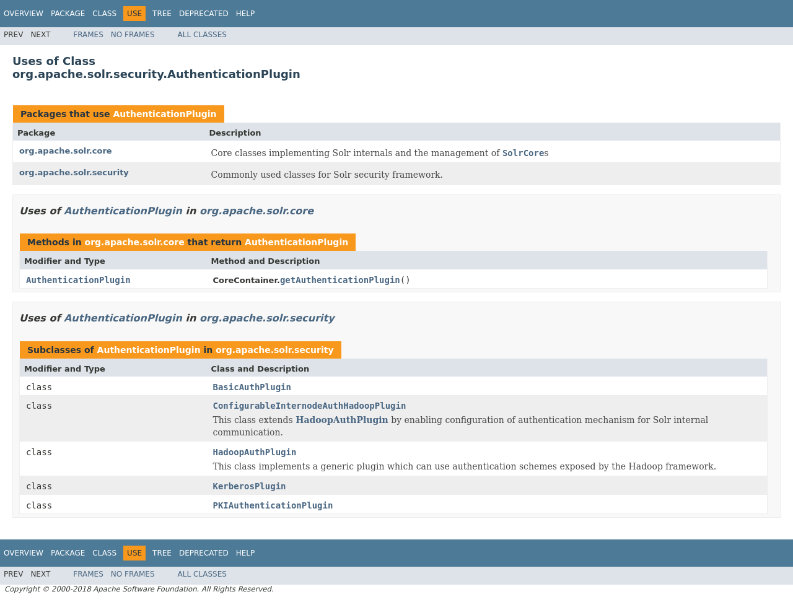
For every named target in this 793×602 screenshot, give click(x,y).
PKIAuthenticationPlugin (273, 505)
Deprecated (204, 13)
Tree (162, 13)
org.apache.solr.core (65, 150)
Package (68, 13)
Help (245, 13)
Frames (88, 34)
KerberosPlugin (249, 486)
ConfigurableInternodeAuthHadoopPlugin (309, 406)
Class (104, 13)
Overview (23, 13)
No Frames (133, 34)
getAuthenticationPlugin (340, 280)
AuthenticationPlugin (164, 114)
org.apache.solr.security (74, 172)
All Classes (202, 34)
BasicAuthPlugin (252, 387)
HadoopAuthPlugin (342, 420)
